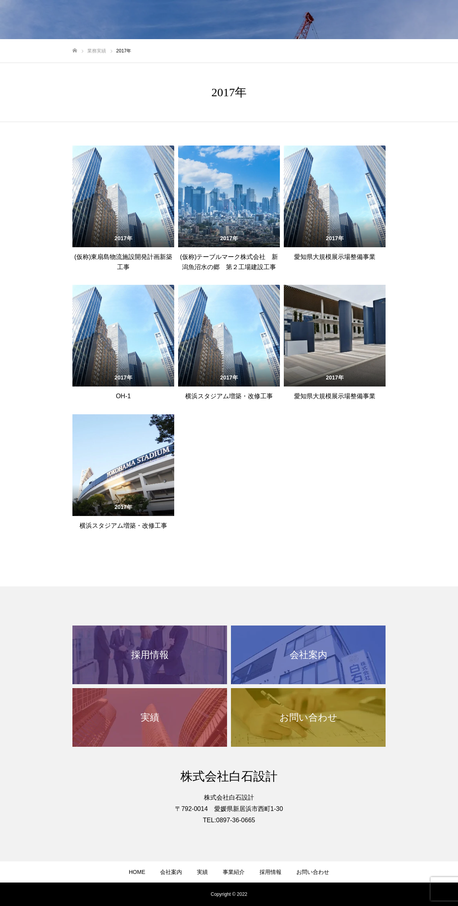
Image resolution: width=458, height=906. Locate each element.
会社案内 (171, 872)
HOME (137, 872)
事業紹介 (234, 872)
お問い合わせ (312, 872)
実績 (202, 872)
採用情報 (270, 872)
